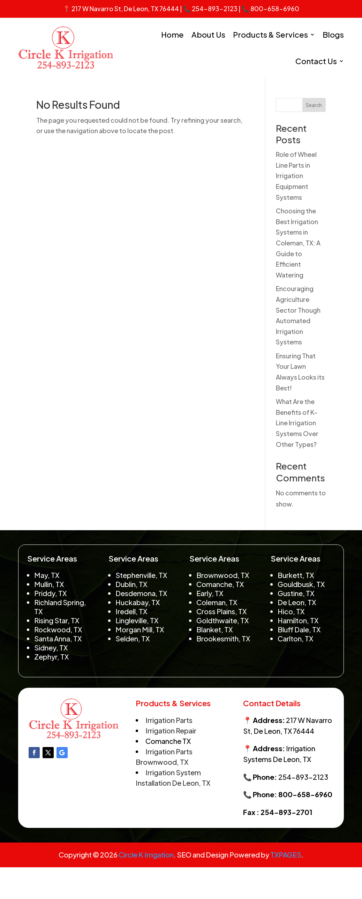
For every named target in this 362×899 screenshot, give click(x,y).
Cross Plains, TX (221, 611)
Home (172, 34)
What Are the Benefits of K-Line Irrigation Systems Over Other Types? (297, 422)
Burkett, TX (296, 575)
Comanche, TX (220, 584)
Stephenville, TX (141, 575)
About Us (208, 34)
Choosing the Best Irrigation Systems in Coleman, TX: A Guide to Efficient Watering (298, 243)
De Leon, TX (297, 602)
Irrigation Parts (169, 720)
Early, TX (209, 593)
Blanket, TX (214, 629)
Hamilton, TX (298, 620)
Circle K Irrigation (146, 854)
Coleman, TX (216, 602)
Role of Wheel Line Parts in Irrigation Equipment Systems (296, 175)
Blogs (333, 34)
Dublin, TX (131, 584)
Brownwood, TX (222, 575)
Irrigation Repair (170, 730)
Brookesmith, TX (223, 638)
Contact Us (316, 61)
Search (314, 105)
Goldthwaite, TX (222, 620)
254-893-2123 (214, 9)
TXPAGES (285, 854)
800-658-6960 (274, 9)
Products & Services (270, 34)
